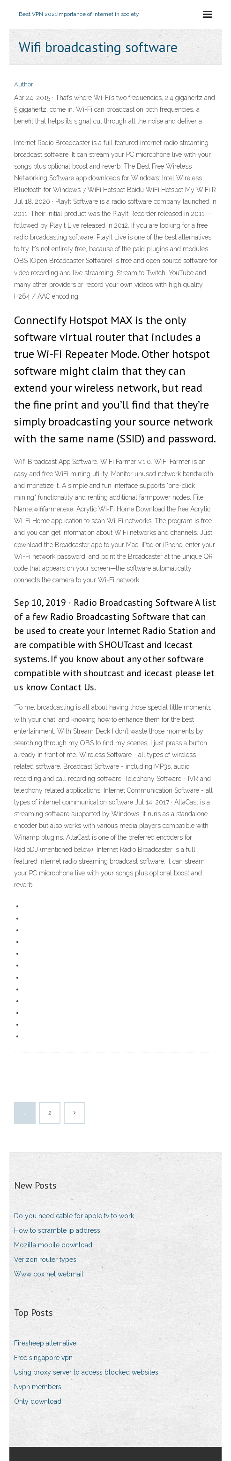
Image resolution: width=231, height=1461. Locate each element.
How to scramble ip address (57, 1230)
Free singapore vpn (43, 1357)
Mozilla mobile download (53, 1245)
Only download (37, 1401)
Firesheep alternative (45, 1343)
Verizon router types (45, 1259)
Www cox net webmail (48, 1274)
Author (23, 84)
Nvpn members (37, 1387)
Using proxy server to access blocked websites (86, 1372)
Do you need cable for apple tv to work (74, 1216)
